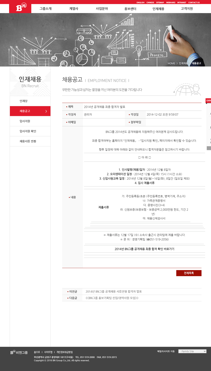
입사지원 (25, 121)
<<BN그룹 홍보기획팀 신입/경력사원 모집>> (112, 297)
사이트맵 (48, 352)
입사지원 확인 (28, 131)
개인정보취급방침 (65, 352)
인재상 (23, 101)
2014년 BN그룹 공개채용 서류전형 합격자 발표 (114, 291)
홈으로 (37, 352)
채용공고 (25, 111)
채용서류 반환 (28, 141)
